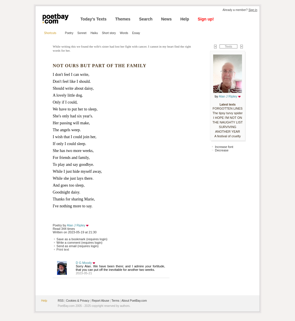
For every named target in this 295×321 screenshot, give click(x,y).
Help (184, 19)
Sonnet (81, 33)
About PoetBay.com (134, 300)
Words (124, 33)
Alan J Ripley (76, 225)
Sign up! (206, 19)
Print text (62, 249)
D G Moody (84, 262)
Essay (136, 33)
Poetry (69, 33)
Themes (123, 19)
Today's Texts (93, 19)
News (166, 19)
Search (146, 19)
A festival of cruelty (227, 136)
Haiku (94, 33)
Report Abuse (100, 300)
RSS (61, 300)
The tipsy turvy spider (228, 113)
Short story (109, 33)
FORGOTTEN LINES (228, 108)
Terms (115, 300)
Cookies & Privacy (77, 300)
